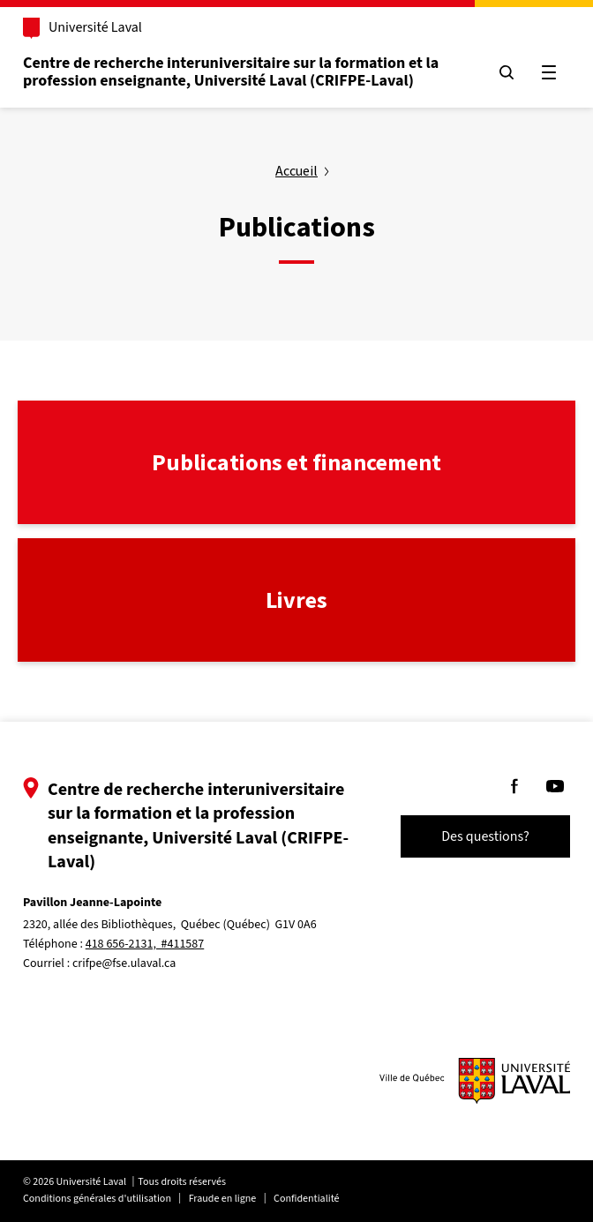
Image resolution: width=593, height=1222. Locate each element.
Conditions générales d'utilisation (97, 1198)
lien (29, 410)
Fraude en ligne (223, 1198)
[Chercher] (506, 72)
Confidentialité (306, 1198)
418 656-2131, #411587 (145, 944)
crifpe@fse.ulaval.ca (124, 963)
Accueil (296, 170)
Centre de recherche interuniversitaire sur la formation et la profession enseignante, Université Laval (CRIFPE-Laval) (231, 72)
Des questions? (485, 836)
